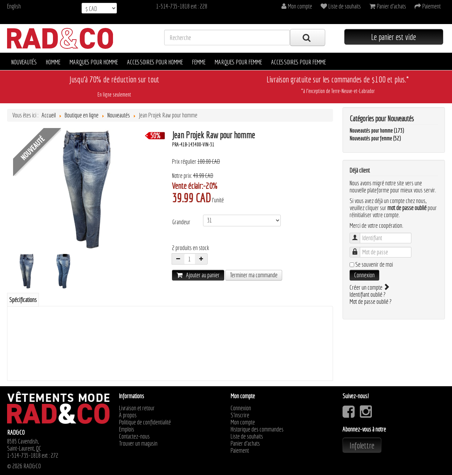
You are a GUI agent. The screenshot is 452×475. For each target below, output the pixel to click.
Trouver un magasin (138, 443)
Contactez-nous (134, 436)
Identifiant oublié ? (368, 294)
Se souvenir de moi (374, 264)
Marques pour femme (238, 62)
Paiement (240, 450)
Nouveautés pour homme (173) (377, 130)
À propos (128, 415)
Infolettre (362, 445)
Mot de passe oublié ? (371, 301)
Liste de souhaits (247, 436)
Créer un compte (369, 287)
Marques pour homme (94, 62)
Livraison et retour (137, 408)
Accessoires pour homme (155, 62)
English (14, 6)
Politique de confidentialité (145, 422)
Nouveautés (24, 62)
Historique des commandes (257, 429)
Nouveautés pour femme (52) (375, 138)
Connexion (364, 275)
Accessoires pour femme (298, 62)
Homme (53, 62)
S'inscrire (240, 415)
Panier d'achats (245, 443)
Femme (199, 62)
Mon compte (243, 422)
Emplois (126, 429)
